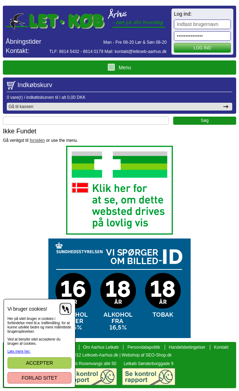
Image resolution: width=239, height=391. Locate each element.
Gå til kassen (21, 106)
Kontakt (221, 347)
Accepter (39, 363)
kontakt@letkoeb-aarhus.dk (140, 51)
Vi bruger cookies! (27, 309)
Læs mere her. (18, 351)
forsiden (37, 140)
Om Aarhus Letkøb (101, 347)
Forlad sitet (39, 378)
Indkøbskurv (34, 85)
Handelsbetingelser (187, 347)
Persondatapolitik (143, 347)
